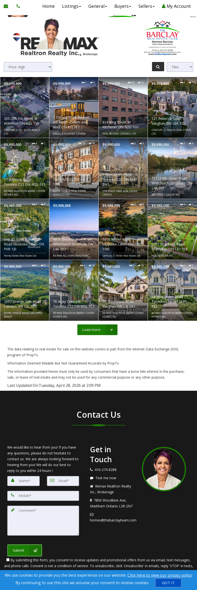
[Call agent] (17, 6)
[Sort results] (28, 67)
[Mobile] (43, 495)
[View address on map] (112, 503)
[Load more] (97, 329)
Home (47, 6)
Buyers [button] (121, 6)
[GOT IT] (168, 583)
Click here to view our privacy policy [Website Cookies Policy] (159, 575)
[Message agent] (112, 478)
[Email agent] (112, 517)
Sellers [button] (145, 6)
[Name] (23, 481)
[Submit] (24, 549)
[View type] (180, 67)
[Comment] (43, 519)
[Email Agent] (8, 6)
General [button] (96, 6)
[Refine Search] (158, 66)
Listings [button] (70, 6)
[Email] (63, 481)
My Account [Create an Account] (175, 6)
